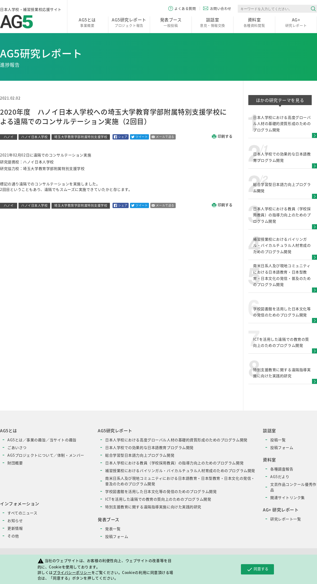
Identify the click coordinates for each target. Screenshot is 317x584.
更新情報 (15, 528)
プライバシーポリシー (72, 572)
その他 (13, 535)
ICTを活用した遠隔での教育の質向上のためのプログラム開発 (158, 499)
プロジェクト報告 (129, 22)
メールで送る (163, 136)
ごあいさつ (17, 447)
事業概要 (87, 22)
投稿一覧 (278, 439)
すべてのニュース (22, 512)
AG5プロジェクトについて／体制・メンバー (45, 455)
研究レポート (296, 22)
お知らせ (15, 520)
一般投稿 (171, 22)
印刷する (222, 136)
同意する (257, 569)
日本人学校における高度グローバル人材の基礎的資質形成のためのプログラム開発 (176, 439)
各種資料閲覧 (254, 22)
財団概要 (15, 462)
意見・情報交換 (212, 22)
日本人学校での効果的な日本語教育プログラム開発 (149, 447)
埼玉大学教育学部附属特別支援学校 (80, 136)
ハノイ (9, 136)
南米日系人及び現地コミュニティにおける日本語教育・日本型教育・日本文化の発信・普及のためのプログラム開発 (180, 480)
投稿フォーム (116, 536)
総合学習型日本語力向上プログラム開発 (139, 455)
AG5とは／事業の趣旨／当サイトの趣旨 (42, 439)
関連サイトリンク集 (287, 497)
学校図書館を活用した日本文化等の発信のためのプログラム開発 (161, 491)
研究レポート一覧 (285, 519)
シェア (120, 136)
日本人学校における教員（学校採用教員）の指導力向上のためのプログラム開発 (174, 462)
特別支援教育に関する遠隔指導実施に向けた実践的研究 (153, 506)
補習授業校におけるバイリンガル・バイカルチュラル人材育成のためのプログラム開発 (180, 470)
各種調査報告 (281, 468)
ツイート (139, 136)
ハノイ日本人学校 (34, 136)
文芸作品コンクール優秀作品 (293, 487)
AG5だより (279, 476)
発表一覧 (112, 528)
